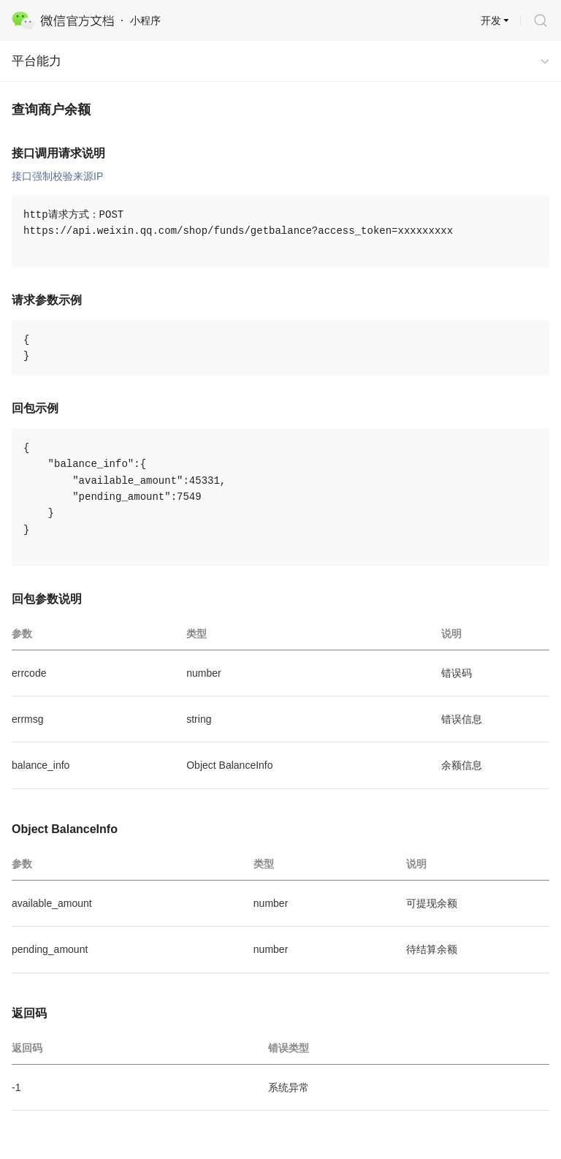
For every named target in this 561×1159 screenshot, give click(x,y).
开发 (491, 20)
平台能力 (36, 61)
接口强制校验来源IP (57, 176)
